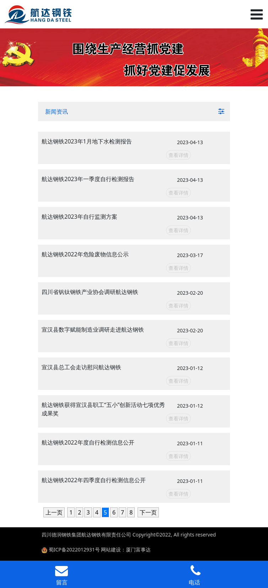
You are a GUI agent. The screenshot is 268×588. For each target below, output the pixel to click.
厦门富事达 (138, 549)
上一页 (54, 512)
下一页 (148, 512)
